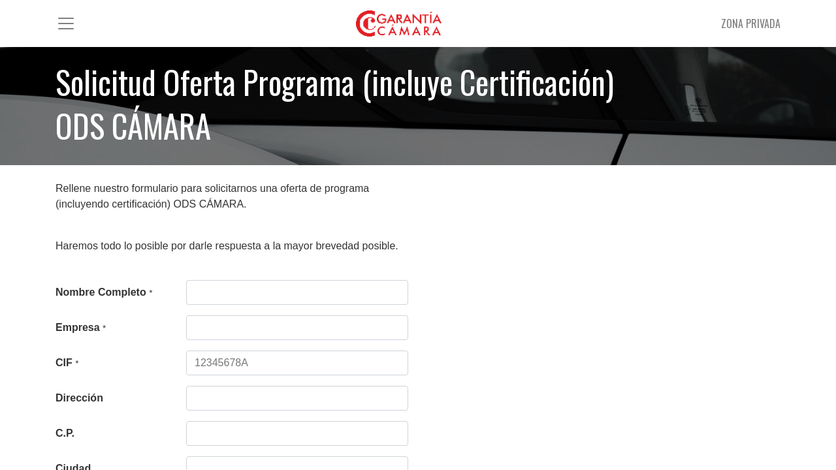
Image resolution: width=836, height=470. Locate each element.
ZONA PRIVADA (750, 23)
